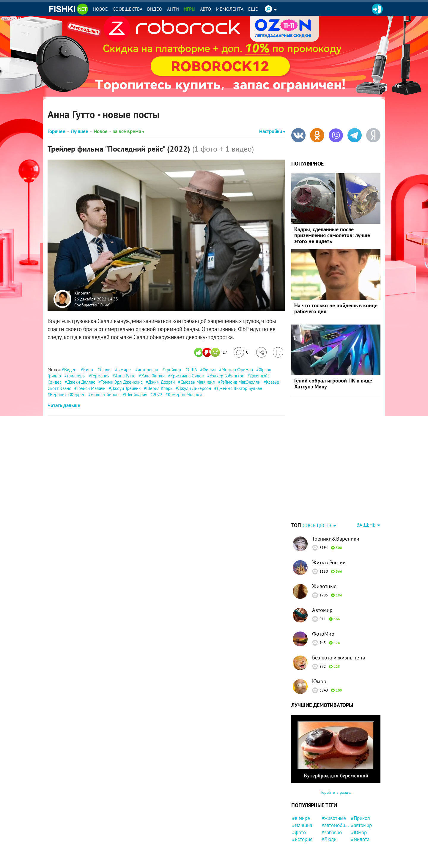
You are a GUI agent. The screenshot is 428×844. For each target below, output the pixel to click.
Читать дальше (64, 405)
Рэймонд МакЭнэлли (240, 382)
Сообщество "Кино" (92, 304)
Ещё (253, 9)
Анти (173, 9)
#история (302, 802)
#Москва (331, 830)
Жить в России (329, 525)
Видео (154, 9)
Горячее (56, 131)
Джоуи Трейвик (126, 388)
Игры (189, 9)
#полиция (361, 809)
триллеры (76, 376)
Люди (105, 369)
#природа (302, 830)
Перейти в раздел (336, 755)
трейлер (173, 369)
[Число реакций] (211, 352)
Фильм (209, 369)
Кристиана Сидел (187, 376)
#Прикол (360, 781)
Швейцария (136, 394)
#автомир (361, 788)
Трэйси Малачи (91, 388)
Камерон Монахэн (186, 394)
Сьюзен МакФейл (197, 382)
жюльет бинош (105, 394)
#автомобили (335, 788)
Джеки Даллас (81, 382)
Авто (205, 9)
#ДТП (357, 837)
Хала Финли (153, 376)
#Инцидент (304, 837)
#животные (334, 781)
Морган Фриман (237, 369)
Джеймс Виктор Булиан (239, 388)
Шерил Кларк (159, 388)
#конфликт (333, 816)
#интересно (305, 823)
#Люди (329, 802)
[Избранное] (278, 352)
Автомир (322, 572)
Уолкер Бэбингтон (227, 376)
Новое (100, 9)
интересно (148, 369)
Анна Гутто (125, 376)
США (192, 369)
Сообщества (127, 9)
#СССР (329, 809)
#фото (299, 795)
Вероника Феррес (67, 394)
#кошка (330, 823)
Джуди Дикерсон (194, 388)
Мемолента (229, 9)
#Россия (360, 816)
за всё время (128, 131)
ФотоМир (323, 596)
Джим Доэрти (161, 382)
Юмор (319, 644)
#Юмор (359, 795)
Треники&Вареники (335, 501)
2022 (157, 394)
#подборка (333, 837)
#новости (302, 809)
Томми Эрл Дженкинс (122, 382)
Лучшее (79, 131)
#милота (360, 802)
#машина (302, 788)
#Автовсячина (306, 816)
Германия (100, 376)
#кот (356, 823)
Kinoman (82, 293)
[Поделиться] (261, 352)
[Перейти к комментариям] (241, 352)
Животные (324, 549)
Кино (88, 369)
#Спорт (359, 830)
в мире (124, 369)
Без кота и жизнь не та (338, 620)
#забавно (332, 795)
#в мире (301, 781)
